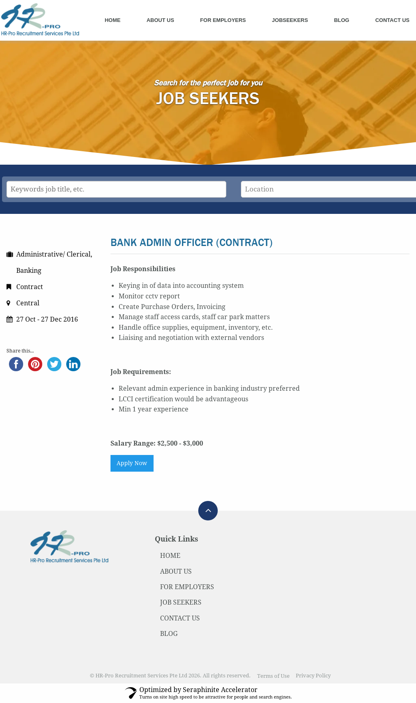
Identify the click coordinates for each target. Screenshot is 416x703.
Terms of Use (273, 676)
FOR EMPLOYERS (187, 587)
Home (113, 20)
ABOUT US (176, 571)
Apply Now (132, 463)
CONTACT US (180, 618)
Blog (341, 20)
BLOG (169, 634)
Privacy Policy (313, 676)
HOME (170, 555)
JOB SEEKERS (181, 602)
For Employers (223, 20)
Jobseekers (290, 20)
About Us (160, 20)
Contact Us (392, 20)
